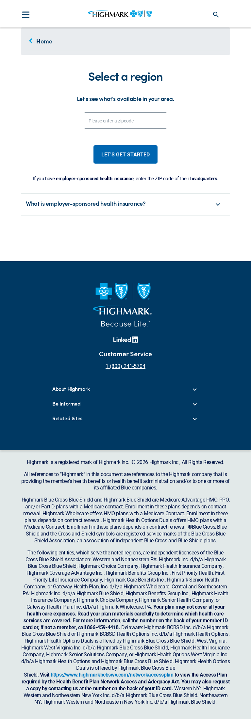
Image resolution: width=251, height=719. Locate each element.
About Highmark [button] (71, 389)
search (216, 15)
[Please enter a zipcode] (125, 120)
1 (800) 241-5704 (125, 365)
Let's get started (125, 154)
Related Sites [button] (67, 418)
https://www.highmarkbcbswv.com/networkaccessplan (112, 674)
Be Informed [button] (66, 403)
